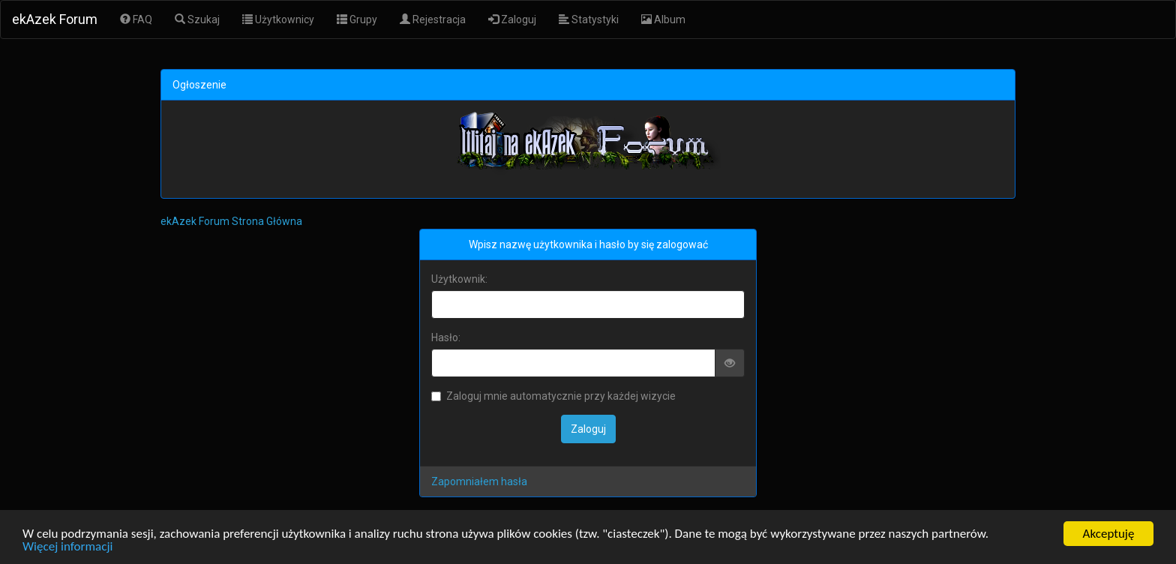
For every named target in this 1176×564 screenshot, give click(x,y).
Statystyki (589, 20)
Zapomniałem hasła (479, 482)
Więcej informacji (67, 547)
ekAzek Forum (55, 19)
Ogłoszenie (199, 85)
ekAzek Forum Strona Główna (231, 221)
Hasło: (445, 338)
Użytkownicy (278, 20)
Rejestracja (433, 20)
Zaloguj (512, 20)
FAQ (136, 20)
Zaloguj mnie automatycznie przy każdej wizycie (553, 396)
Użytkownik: (459, 279)
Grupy (357, 20)
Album (663, 20)
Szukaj (197, 20)
